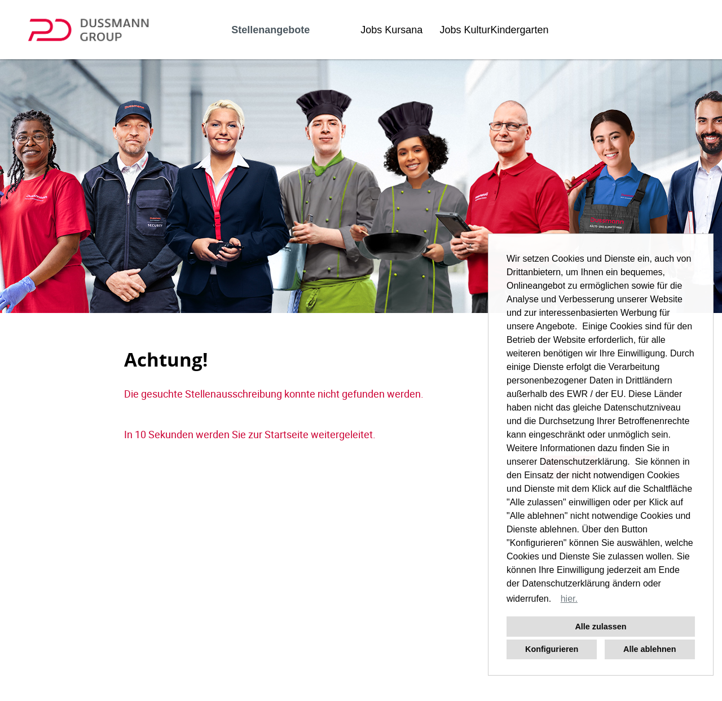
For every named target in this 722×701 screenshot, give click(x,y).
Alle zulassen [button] (600, 626)
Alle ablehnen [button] (649, 649)
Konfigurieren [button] (551, 649)
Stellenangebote (270, 30)
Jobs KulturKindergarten (493, 30)
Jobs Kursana (391, 30)
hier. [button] (569, 598)
